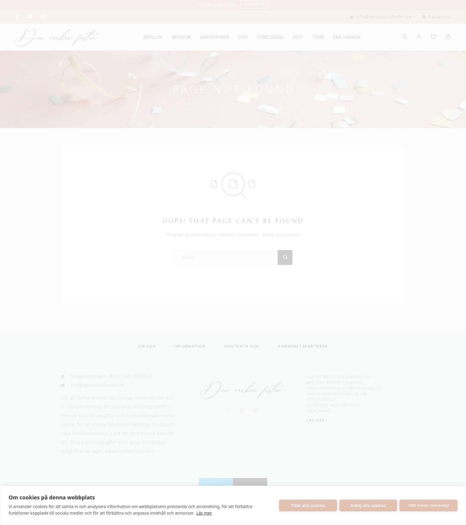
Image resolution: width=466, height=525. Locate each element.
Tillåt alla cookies (308, 505)
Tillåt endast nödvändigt (428, 505)
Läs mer (204, 513)
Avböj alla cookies (368, 505)
